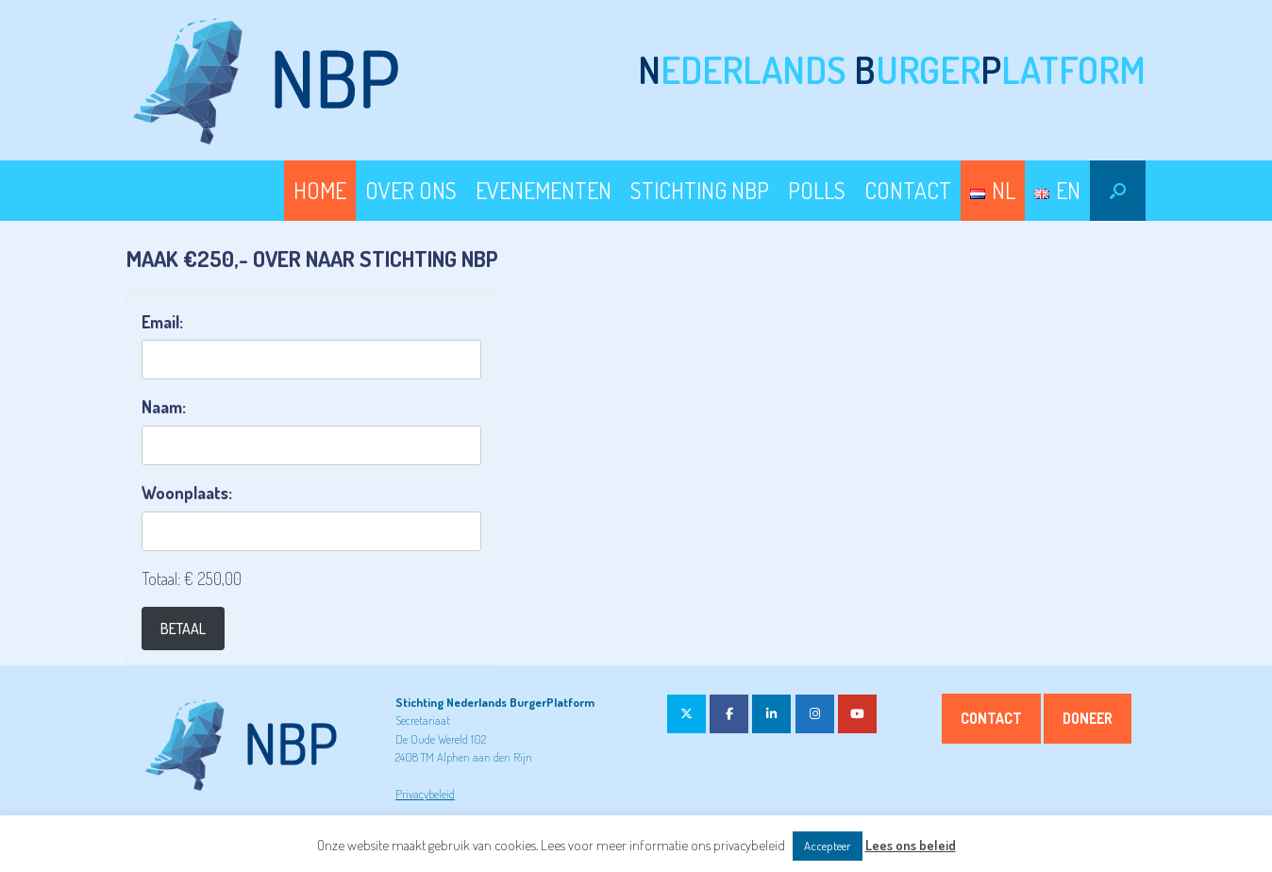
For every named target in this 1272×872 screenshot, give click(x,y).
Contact (991, 718)
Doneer (1088, 718)
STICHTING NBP (699, 190)
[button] (1118, 190)
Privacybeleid (425, 793)
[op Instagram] (814, 714)
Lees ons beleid (910, 845)
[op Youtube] (857, 714)
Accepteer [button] (827, 845)
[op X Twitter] (686, 714)
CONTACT (907, 190)
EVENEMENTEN (543, 190)
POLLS (816, 190)
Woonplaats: (187, 492)
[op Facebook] (729, 714)
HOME (319, 190)
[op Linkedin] (771, 714)
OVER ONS (411, 190)
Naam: (164, 406)
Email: (162, 321)
